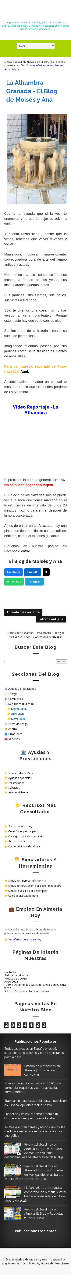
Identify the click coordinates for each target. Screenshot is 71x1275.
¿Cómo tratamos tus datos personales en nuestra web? (35, 986)
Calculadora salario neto (23, 895)
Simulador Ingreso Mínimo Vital (27, 880)
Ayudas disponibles (20, 778)
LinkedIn (32, 572)
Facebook (13, 572)
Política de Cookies (16, 978)
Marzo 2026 (19, 709)
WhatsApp (14, 581)
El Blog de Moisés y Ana (35, 12)
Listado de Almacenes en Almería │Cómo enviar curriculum (42, 1070)
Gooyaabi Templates (55, 1263)
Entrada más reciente (23, 612)
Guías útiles (15, 734)
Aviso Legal (11, 981)
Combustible (16, 699)
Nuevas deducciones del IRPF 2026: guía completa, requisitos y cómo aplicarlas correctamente (32, 1088)
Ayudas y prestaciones (22, 688)
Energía (12, 694)
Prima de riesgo (18, 724)
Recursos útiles (17, 841)
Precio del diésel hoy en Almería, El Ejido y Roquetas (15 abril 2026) (43, 1214)
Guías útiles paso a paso (23, 831)
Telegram (34, 581)
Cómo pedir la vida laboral (24, 846)
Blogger (57, 636)
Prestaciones (16, 783)
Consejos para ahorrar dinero (26, 836)
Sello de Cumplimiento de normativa (26, 991)
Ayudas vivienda (18, 792)
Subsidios (14, 787)
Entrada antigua (50, 619)
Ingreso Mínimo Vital (21, 773)
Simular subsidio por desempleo (28, 891)
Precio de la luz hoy (20, 826)
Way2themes (11, 1263)
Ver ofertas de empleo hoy (24, 939)
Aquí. (24, 371)
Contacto (10, 972)
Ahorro (12, 729)
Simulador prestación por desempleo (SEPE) (35, 885)
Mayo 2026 (18, 719)
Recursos (14, 739)
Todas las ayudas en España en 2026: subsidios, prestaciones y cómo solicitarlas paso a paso (34, 1053)
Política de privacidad (17, 975)
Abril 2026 (17, 714)
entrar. (26, 551)
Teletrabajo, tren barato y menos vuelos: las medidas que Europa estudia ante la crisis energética (34, 1131)
